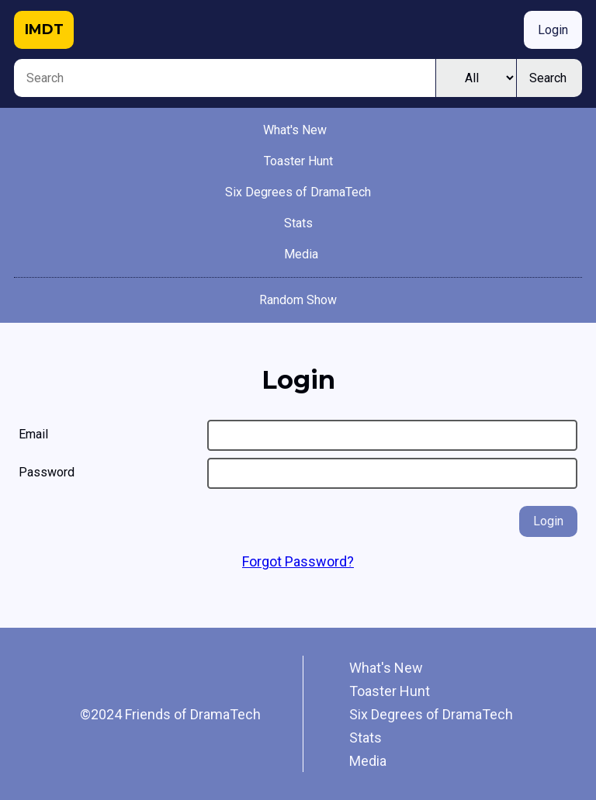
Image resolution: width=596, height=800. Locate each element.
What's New (295, 130)
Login (553, 30)
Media (301, 254)
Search (548, 78)
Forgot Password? (298, 561)
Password (46, 472)
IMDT (44, 29)
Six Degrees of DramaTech (298, 192)
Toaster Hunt (298, 161)
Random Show (298, 300)
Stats (298, 223)
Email (33, 434)
